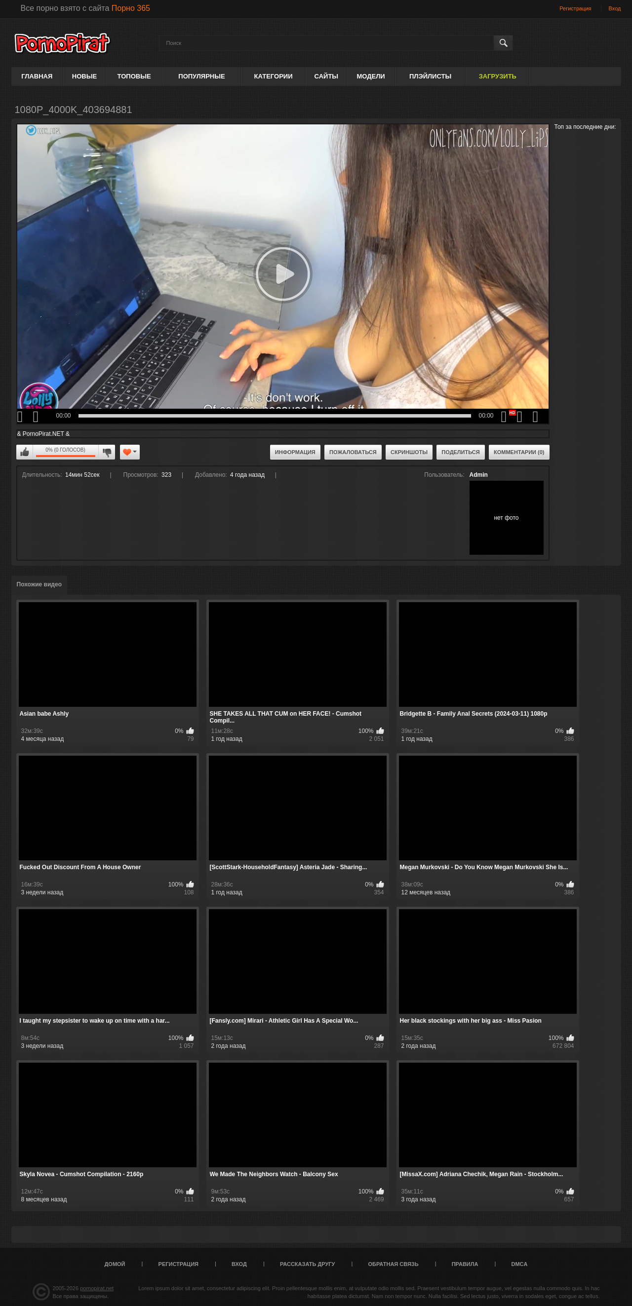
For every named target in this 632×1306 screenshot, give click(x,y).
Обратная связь (393, 1264)
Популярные (201, 76)
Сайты (326, 76)
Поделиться (460, 452)
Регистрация (575, 8)
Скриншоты (409, 452)
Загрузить (497, 76)
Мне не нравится (106, 452)
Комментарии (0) (519, 452)
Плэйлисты (430, 76)
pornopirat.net (97, 1288)
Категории (273, 76)
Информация (295, 452)
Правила (465, 1264)
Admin (479, 474)
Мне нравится (24, 452)
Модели (370, 76)
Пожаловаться (353, 452)
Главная (36, 76)
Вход (615, 8)
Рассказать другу (307, 1264)
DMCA (519, 1264)
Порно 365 (131, 8)
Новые (84, 76)
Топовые (134, 76)
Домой (115, 1264)
